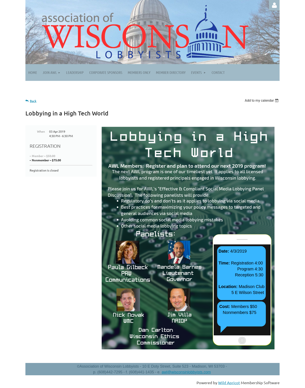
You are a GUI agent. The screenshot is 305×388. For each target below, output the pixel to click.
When (41, 131)
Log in (274, 5)
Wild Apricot (229, 382)
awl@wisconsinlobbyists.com (186, 372)
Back (33, 101)
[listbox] (262, 100)
